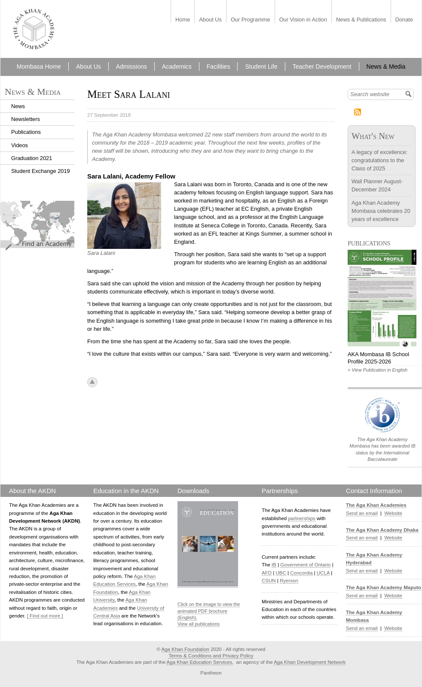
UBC (280, 572)
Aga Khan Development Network (310, 662)
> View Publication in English (377, 369)
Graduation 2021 (31, 158)
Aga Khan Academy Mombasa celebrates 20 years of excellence (381, 211)
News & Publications (361, 20)
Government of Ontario (305, 564)
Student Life (261, 66)
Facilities (218, 66)
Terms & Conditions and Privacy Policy (210, 655)
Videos (19, 145)
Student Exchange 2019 (40, 171)
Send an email (362, 513)
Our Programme (250, 20)
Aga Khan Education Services (199, 662)
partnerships (301, 518)
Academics (177, 66)
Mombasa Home (39, 66)
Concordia (301, 572)
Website (393, 513)
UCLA (323, 572)
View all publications (198, 623)
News (18, 106)
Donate (404, 20)
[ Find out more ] (45, 615)
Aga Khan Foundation (185, 649)
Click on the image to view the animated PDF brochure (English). (208, 611)
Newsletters (25, 119)
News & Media (386, 66)
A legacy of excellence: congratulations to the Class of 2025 (379, 160)
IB (274, 564)
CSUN (269, 580)
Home (182, 20)
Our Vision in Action (303, 20)
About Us (210, 20)
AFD (267, 572)
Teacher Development (322, 66)
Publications (26, 132)
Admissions (131, 66)
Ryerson (289, 580)
